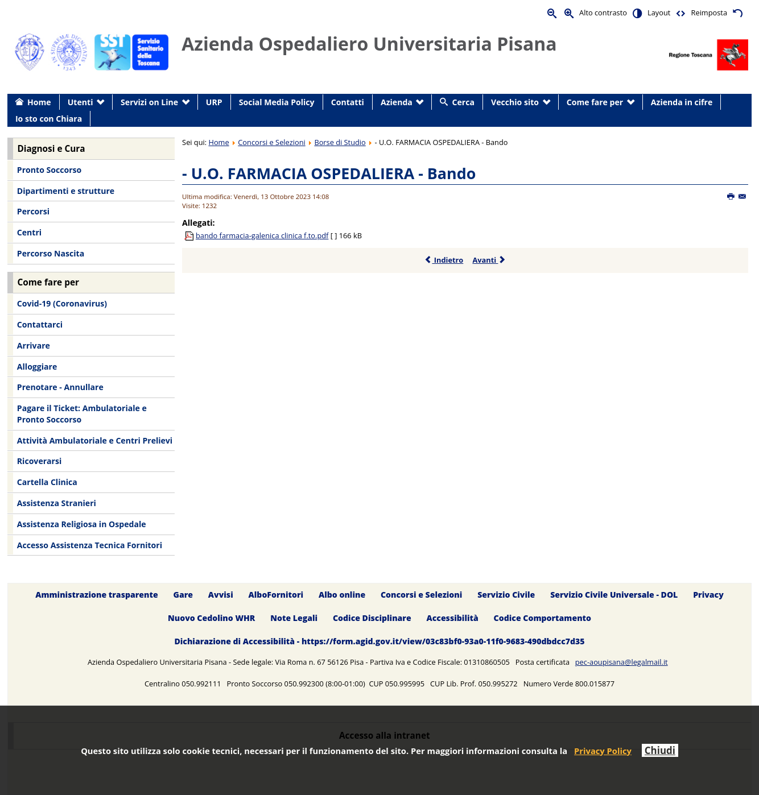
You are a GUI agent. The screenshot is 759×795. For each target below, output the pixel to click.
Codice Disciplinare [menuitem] (372, 617)
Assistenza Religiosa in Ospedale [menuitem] (81, 524)
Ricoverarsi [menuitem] (39, 461)
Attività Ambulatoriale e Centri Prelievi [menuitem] (94, 440)
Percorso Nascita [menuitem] (50, 253)
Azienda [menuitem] (396, 102)
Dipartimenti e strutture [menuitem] (65, 190)
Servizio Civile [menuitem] (506, 594)
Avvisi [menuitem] (220, 594)
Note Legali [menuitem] (293, 617)
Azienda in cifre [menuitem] (681, 102)
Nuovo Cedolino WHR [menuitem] (211, 617)
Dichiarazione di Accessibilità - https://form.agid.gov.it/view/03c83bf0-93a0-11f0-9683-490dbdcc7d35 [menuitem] (379, 641)
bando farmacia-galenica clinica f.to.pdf (262, 235)
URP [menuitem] (214, 102)
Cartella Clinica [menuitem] (47, 482)
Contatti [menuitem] (347, 102)
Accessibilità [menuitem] (452, 617)
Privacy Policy (603, 750)
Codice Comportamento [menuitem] (542, 617)
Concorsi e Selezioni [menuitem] (421, 594)
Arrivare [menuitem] (33, 345)
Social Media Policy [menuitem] (277, 102)
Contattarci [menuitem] (40, 324)
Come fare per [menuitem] (595, 102)
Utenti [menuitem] (80, 102)
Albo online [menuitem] (342, 594)
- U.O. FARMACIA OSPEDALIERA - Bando (329, 173)
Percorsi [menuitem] (33, 211)
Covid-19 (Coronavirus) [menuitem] (62, 303)
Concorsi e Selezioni (271, 142)
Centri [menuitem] (29, 232)
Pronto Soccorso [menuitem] (49, 169)
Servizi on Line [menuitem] (149, 102)
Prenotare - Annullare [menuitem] (60, 387)
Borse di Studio (339, 142)
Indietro (443, 260)
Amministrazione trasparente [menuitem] (96, 594)
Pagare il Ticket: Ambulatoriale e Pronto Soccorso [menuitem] (82, 414)
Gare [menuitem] (183, 594)
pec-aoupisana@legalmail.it (621, 662)
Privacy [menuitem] (708, 594)
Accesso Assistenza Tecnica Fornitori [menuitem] (89, 545)
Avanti (489, 260)
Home (218, 142)
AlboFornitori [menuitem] (276, 594)
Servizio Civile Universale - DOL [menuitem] (614, 594)
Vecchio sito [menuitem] (515, 102)
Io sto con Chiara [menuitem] (48, 118)
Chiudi (660, 750)
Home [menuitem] (39, 102)
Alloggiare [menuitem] (37, 366)
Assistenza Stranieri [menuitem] (56, 503)
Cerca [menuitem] (463, 102)
